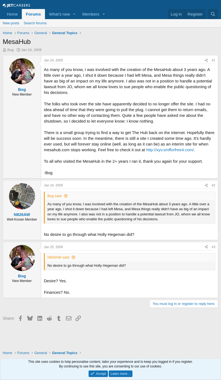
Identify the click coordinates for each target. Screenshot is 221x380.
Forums (33, 14)
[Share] (206, 60)
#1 (213, 60)
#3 (213, 247)
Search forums (35, 23)
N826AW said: (58, 257)
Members (90, 14)
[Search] (213, 14)
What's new (59, 14)
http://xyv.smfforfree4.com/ (170, 149)
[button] (74, 14)
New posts (11, 23)
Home (12, 14)
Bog (10, 50)
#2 (213, 185)
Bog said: (54, 196)
